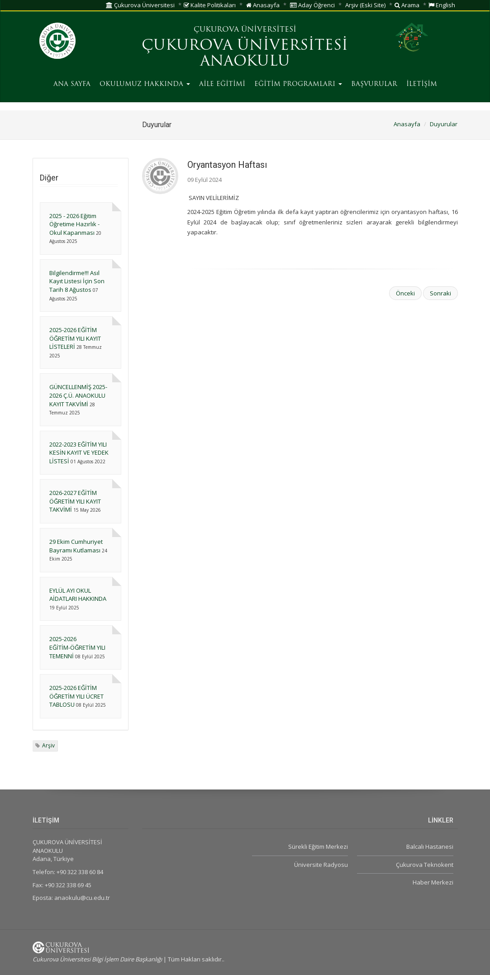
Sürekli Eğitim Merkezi (318, 846)
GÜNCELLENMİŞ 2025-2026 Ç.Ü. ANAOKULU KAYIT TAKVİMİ (78, 395)
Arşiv (48, 745)
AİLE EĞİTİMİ (222, 84)
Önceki (405, 293)
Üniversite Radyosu (321, 865)
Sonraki (440, 293)
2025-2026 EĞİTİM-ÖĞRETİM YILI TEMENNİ (77, 647)
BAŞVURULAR (374, 84)
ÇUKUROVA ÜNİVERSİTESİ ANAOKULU (245, 54)
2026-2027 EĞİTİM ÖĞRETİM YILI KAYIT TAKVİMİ (75, 501)
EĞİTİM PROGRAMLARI (298, 84)
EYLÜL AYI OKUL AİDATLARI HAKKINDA (77, 594)
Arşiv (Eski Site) (365, 5)
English (441, 5)
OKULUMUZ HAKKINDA (145, 84)
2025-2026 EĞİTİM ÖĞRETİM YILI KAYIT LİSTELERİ (75, 338)
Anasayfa (263, 5)
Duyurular (443, 124)
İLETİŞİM (421, 84)
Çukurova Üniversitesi (140, 5)
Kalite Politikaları (210, 5)
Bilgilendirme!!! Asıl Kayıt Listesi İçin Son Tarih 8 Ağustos (77, 281)
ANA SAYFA (71, 84)
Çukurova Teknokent (424, 865)
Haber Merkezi (433, 882)
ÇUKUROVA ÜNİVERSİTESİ (245, 29)
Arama (407, 5)
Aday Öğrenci (312, 5)
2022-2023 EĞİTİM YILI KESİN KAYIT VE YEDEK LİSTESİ (79, 452)
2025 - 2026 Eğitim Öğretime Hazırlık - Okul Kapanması (74, 224)
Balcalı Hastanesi (429, 846)
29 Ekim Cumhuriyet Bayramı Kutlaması (76, 545)
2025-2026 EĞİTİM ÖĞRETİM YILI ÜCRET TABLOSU (76, 696)
